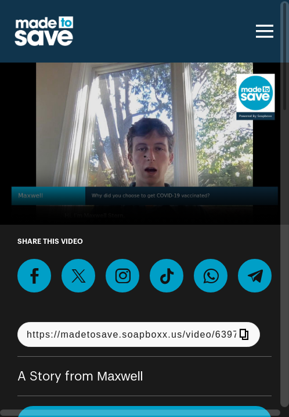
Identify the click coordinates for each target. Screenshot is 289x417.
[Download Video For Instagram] (122, 275)
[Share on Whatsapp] (210, 275)
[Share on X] (78, 275)
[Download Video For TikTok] (166, 275)
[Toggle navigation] (262, 31)
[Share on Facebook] (34, 275)
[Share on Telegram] (255, 275)
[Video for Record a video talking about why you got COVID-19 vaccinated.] (144, 144)
